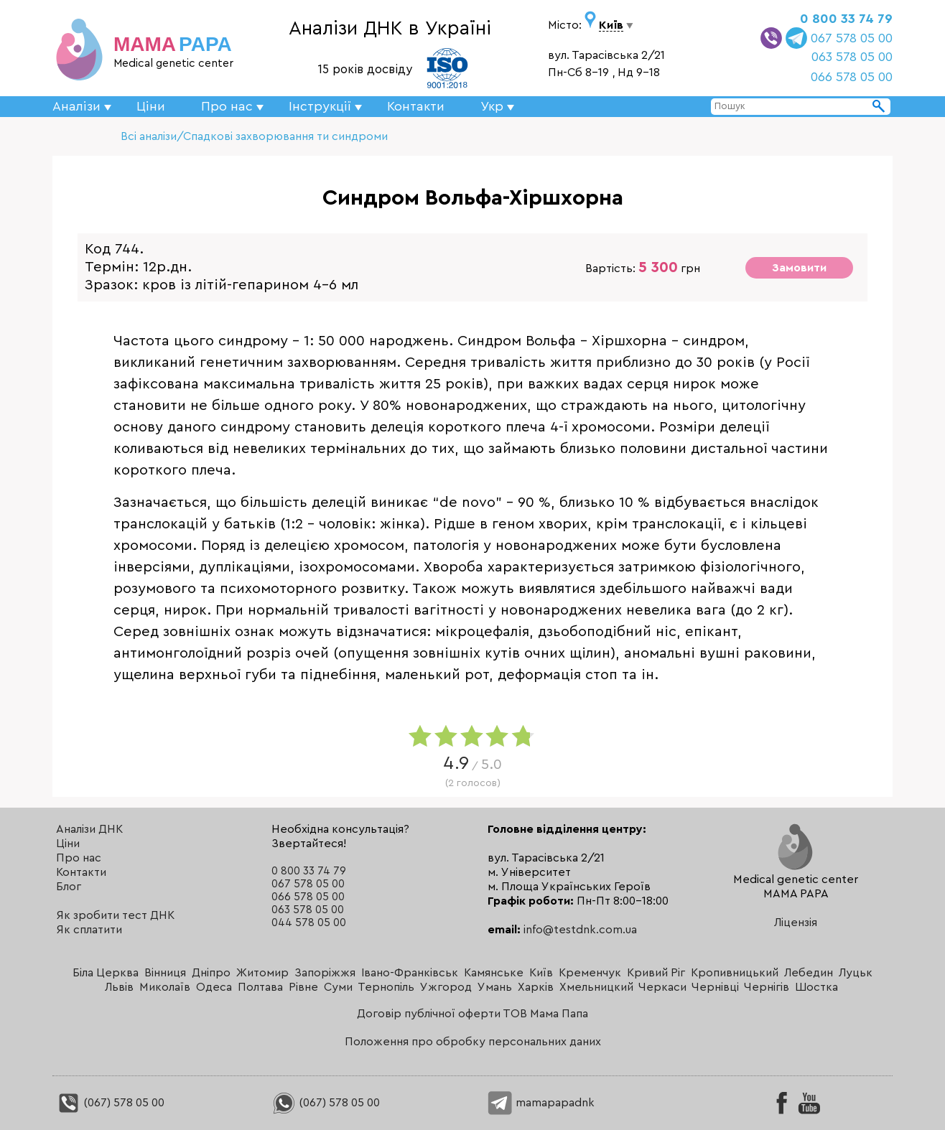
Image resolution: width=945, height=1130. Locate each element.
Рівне (303, 987)
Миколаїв (164, 987)
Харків (536, 987)
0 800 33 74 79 (846, 18)
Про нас (78, 858)
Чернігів (766, 987)
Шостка (816, 987)
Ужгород (446, 987)
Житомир (262, 973)
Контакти (415, 106)
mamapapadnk (541, 1102)
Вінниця (165, 973)
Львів (119, 987)
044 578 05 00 (308, 922)
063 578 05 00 (852, 56)
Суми (338, 987)
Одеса (214, 987)
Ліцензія (795, 922)
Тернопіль (386, 987)
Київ (541, 973)
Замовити (799, 268)
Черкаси (662, 987)
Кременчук (590, 973)
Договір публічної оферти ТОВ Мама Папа (472, 1013)
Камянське (493, 973)
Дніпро (211, 973)
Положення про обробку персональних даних (473, 1041)
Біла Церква (106, 973)
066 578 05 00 (852, 76)
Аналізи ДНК (89, 829)
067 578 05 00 (852, 38)
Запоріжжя (324, 973)
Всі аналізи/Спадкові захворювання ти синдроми (254, 136)
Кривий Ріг (656, 973)
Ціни (150, 106)
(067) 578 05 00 (110, 1102)
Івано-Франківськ (409, 973)
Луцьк (855, 973)
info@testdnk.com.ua (580, 929)
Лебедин (808, 973)
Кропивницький (734, 973)
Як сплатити (89, 929)
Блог (68, 886)
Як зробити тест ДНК (115, 915)
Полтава (260, 987)
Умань (495, 987)
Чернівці (715, 987)
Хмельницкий (596, 987)
